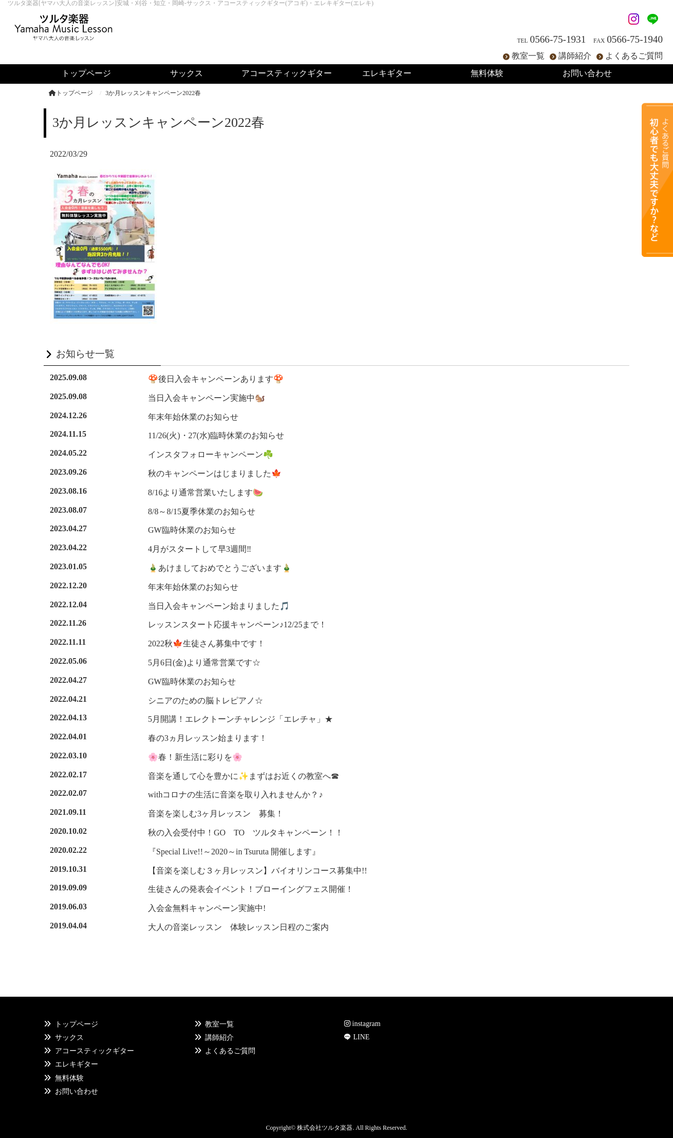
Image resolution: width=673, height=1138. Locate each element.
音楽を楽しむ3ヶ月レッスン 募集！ (216, 813)
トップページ (71, 93)
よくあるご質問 (634, 55)
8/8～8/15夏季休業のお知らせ (201, 511)
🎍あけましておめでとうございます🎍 (220, 568)
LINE (361, 1037)
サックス (69, 1037)
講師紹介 (574, 55)
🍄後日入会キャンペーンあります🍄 (216, 379)
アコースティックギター (94, 1051)
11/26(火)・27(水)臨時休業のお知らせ (216, 435)
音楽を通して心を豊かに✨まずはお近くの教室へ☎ (243, 776)
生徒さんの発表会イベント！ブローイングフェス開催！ (250, 889)
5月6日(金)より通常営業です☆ (204, 662)
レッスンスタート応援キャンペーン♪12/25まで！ (237, 624)
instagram (362, 1024)
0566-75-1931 (558, 39)
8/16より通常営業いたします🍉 (205, 492)
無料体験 (69, 1078)
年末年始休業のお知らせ (193, 417)
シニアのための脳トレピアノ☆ (205, 700)
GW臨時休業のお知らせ (192, 530)
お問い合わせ (76, 1091)
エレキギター (76, 1064)
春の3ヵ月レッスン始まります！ (207, 738)
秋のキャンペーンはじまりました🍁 (215, 473)
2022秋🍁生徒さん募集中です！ (206, 643)
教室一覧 (528, 55)
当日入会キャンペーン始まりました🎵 (219, 606)
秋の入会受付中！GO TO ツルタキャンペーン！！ (245, 832)
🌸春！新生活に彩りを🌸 (195, 757)
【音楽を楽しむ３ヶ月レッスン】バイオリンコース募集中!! (257, 870)
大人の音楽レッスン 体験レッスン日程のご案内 (238, 927)
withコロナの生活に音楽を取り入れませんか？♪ (235, 794)
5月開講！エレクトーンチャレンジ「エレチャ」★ (240, 719)
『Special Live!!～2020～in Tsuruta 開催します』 (234, 851)
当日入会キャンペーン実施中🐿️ (206, 398)
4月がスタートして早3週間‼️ (199, 549)
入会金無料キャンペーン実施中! (207, 908)
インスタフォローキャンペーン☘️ (210, 454)
